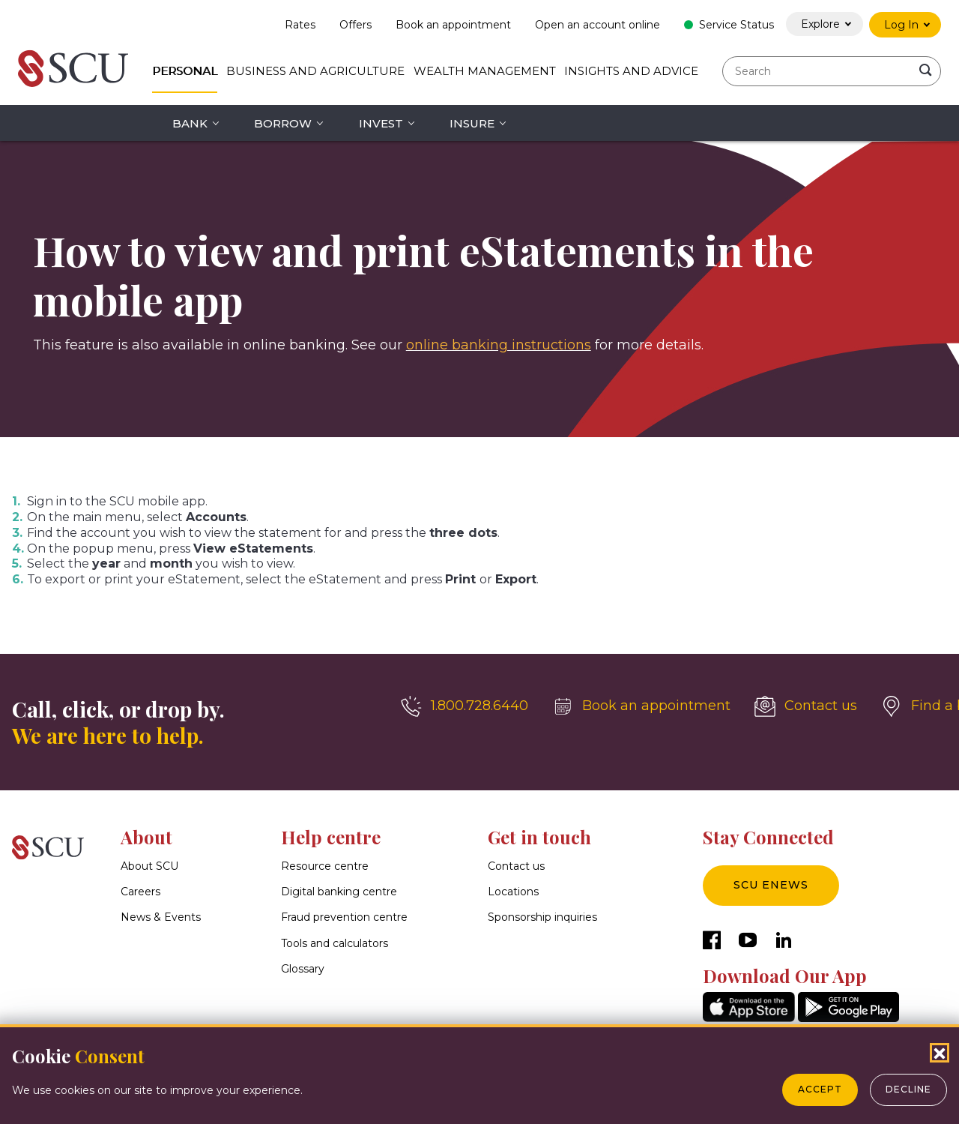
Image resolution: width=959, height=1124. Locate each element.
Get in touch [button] (539, 836)
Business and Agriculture (315, 71)
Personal (184, 71)
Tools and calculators (334, 943)
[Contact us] (805, 706)
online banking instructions (498, 344)
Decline (908, 1089)
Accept (820, 1089)
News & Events (161, 918)
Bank (190, 123)
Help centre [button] (331, 836)
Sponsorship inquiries (542, 918)
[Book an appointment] (641, 706)
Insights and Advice (631, 71)
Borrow (283, 123)
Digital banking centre (339, 891)
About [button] (146, 836)
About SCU (149, 866)
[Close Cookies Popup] (939, 1052)
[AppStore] (749, 1018)
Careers (140, 891)
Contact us (516, 866)
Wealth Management (485, 71)
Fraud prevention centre (344, 918)
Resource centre (325, 866)
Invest (381, 123)
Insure (472, 123)
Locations (513, 891)
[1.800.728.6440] (464, 706)
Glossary (302, 969)
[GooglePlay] (848, 1018)
